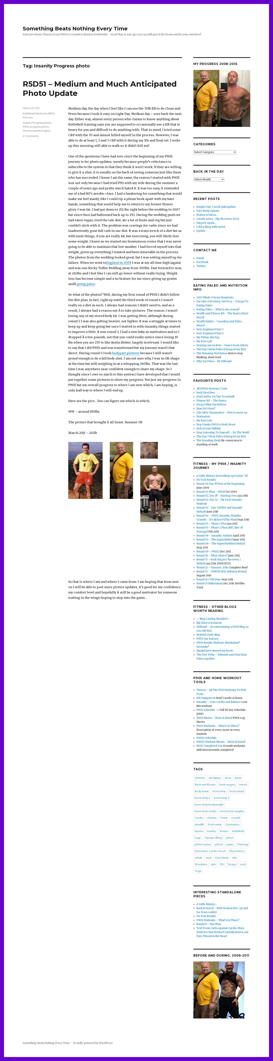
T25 (222, 864)
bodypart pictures (125, 353)
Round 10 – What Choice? (212, 555)
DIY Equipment (205, 698)
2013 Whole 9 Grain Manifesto (215, 297)
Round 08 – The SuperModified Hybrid (220, 543)
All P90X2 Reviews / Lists (211, 388)
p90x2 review (203, 844)
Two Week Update (207, 211)
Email (200, 258)
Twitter (201, 266)
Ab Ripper (215, 777)
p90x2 (229, 837)
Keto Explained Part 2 (210, 333)
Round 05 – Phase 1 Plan (211, 523)
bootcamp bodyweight (209, 804)
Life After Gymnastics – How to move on (221, 412)
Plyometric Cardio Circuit (210, 850)
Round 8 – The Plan (208, 924)
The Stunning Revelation (211, 353)
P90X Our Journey (207, 638)
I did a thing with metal (210, 226)
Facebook (202, 262)
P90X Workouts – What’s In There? (217, 920)
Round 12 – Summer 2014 (212, 567)
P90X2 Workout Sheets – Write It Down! (220, 741)
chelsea (212, 817)
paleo (230, 844)
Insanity (211, 831)
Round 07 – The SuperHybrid (214, 539)
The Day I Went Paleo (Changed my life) (221, 349)
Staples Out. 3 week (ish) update (216, 207)
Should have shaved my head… (215, 650)
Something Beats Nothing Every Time (75, 28)
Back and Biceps (205, 784)
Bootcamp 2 (202, 797)
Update (201, 230)
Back (238, 777)
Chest (224, 817)
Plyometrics (236, 850)
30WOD (200, 777)
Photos (27, 130)
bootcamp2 (237, 791)
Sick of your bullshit (208, 428)
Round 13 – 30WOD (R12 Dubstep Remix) (221, 571)
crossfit (235, 817)
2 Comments (30, 135)
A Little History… (206, 904)
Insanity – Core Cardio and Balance (218, 702)
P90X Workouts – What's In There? (217, 726)
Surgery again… (206, 222)
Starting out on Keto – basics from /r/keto (222, 345)
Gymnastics (232, 824)
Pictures (28, 117)
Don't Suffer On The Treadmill (215, 396)
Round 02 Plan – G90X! (210, 491)
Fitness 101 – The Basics (211, 400)
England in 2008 (118, 263)
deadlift (199, 824)
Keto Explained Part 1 (209, 329)
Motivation (203, 416)
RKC (235, 857)
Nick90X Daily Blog (208, 634)
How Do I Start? (205, 408)
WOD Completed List (209, 745)
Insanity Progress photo (37, 122)
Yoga (198, 870)
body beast (202, 791)
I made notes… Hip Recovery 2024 (217, 218)
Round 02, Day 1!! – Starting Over (216, 495)
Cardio (199, 817)
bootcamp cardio (206, 811)
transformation (42, 130)
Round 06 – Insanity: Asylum (214, 535)
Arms (228, 777)
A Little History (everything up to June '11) (222, 475)
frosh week (215, 824)
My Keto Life (204, 341)
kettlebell (238, 831)
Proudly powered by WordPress (93, 1043)
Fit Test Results (206, 479)
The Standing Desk (208, 440)
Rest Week (222, 857)
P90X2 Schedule (206, 737)
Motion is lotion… (207, 214)
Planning (243, 844)
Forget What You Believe (211, 404)
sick (213, 864)
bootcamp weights (232, 811)
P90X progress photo (36, 126)
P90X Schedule (205, 710)
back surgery (227, 784)
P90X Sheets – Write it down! (214, 718)
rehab (198, 857)
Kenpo (224, 831)
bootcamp (219, 791)
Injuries (199, 831)
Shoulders (201, 864)
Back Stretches (205, 392)
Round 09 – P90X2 (208, 551)
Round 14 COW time (208, 579)
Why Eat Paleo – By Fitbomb (214, 361)
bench (243, 784)
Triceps (231, 864)
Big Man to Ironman (209, 622)
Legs (198, 837)
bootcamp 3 (221, 797)
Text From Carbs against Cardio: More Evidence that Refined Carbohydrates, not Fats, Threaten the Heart (222, 932)
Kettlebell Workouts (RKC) (39, 113)
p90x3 (219, 844)
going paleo (86, 284)
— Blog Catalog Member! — (213, 618)
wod (243, 864)
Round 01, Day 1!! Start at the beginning (220, 483)
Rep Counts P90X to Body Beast (215, 424)
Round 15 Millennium (209, 583)
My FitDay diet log (207, 337)
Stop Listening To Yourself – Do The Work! (222, 432)
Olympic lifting (213, 837)
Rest (208, 857)
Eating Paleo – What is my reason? (218, 309)
